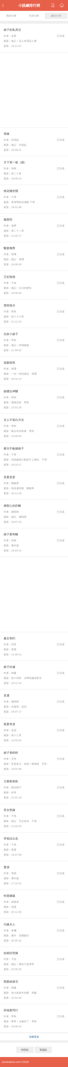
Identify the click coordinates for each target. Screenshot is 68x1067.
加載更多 (34, 1036)
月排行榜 (34, 15)
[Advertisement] (34, 90)
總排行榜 (56, 15)
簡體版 (25, 1049)
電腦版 (43, 1049)
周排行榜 (11, 15)
